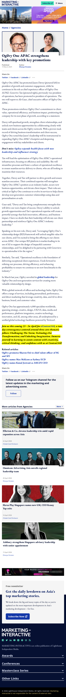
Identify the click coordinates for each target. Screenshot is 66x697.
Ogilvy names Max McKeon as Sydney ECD (24, 359)
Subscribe (48, 3)
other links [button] (33, 678)
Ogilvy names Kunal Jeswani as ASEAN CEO (24, 362)
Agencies (16, 27)
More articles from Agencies (33, 406)
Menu (59, 3)
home (5, 27)
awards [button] (33, 656)
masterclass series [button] (33, 670)
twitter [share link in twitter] (5, 77)
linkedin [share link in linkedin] (24, 77)
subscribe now (19, 617)
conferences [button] (33, 663)
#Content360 (48, 326)
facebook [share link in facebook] (15, 77)
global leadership (45, 277)
